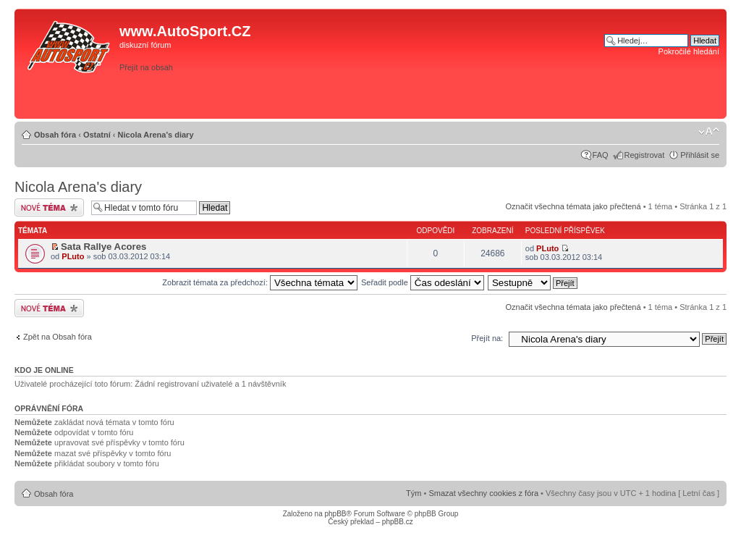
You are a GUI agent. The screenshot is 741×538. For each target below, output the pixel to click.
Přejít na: (487, 338)
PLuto (73, 256)
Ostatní (97, 134)
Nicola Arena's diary (156, 134)
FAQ (601, 155)
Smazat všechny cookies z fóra (483, 493)
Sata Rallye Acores (103, 246)
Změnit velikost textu (708, 131)
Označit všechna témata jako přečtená (572, 206)
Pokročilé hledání (689, 51)
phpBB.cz (397, 522)
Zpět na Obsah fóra (57, 336)
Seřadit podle (422, 282)
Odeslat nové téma (49, 207)
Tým (413, 493)
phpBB (335, 514)
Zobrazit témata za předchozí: (259, 282)
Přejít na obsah (146, 67)
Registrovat (644, 155)
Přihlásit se (699, 155)
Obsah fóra (55, 134)
